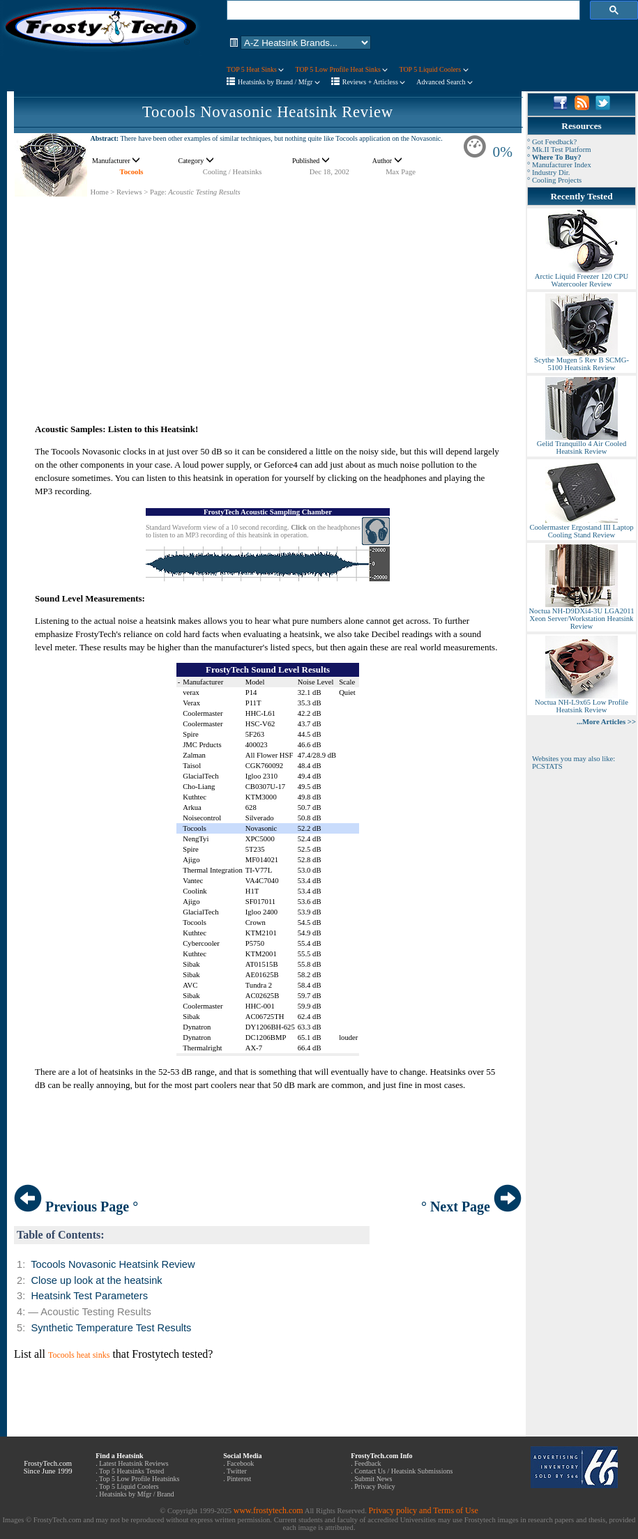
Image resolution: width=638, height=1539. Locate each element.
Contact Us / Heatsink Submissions (403, 1471)
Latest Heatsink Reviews (133, 1463)
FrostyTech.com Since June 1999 (48, 1467)
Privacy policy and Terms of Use (423, 1510)
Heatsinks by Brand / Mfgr (279, 82)
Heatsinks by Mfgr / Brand (136, 1494)
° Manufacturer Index (559, 165)
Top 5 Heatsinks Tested (131, 1471)
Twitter (237, 1471)
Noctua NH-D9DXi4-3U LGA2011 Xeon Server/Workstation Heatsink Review (581, 615)
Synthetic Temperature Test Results (111, 1327)
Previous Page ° (76, 1206)
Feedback (367, 1463)
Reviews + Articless (374, 82)
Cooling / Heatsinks (232, 172)
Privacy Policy (374, 1486)
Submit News (373, 1479)
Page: (158, 192)
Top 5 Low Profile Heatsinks (139, 1479)
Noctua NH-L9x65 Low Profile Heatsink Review (581, 703)
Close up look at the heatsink (96, 1280)
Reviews (129, 192)
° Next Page (471, 1206)
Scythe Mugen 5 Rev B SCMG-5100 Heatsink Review (581, 361)
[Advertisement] (268, 294)
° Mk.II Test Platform (559, 149)
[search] (402, 10)
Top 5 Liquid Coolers (129, 1486)
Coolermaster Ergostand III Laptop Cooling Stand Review (581, 528)
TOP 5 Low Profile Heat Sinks (341, 69)
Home (100, 192)
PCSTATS (547, 766)
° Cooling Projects (554, 180)
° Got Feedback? (552, 142)
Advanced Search (444, 82)
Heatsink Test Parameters (89, 1295)
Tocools (132, 172)
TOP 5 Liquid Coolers (433, 69)
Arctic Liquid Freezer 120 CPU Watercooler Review (581, 277)
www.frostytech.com (268, 1510)
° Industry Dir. (548, 172)
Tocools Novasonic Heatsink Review (267, 112)
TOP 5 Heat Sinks (255, 69)
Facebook (240, 1463)
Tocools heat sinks (78, 1355)
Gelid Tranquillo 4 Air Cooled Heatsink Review (581, 444)
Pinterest (239, 1479)
